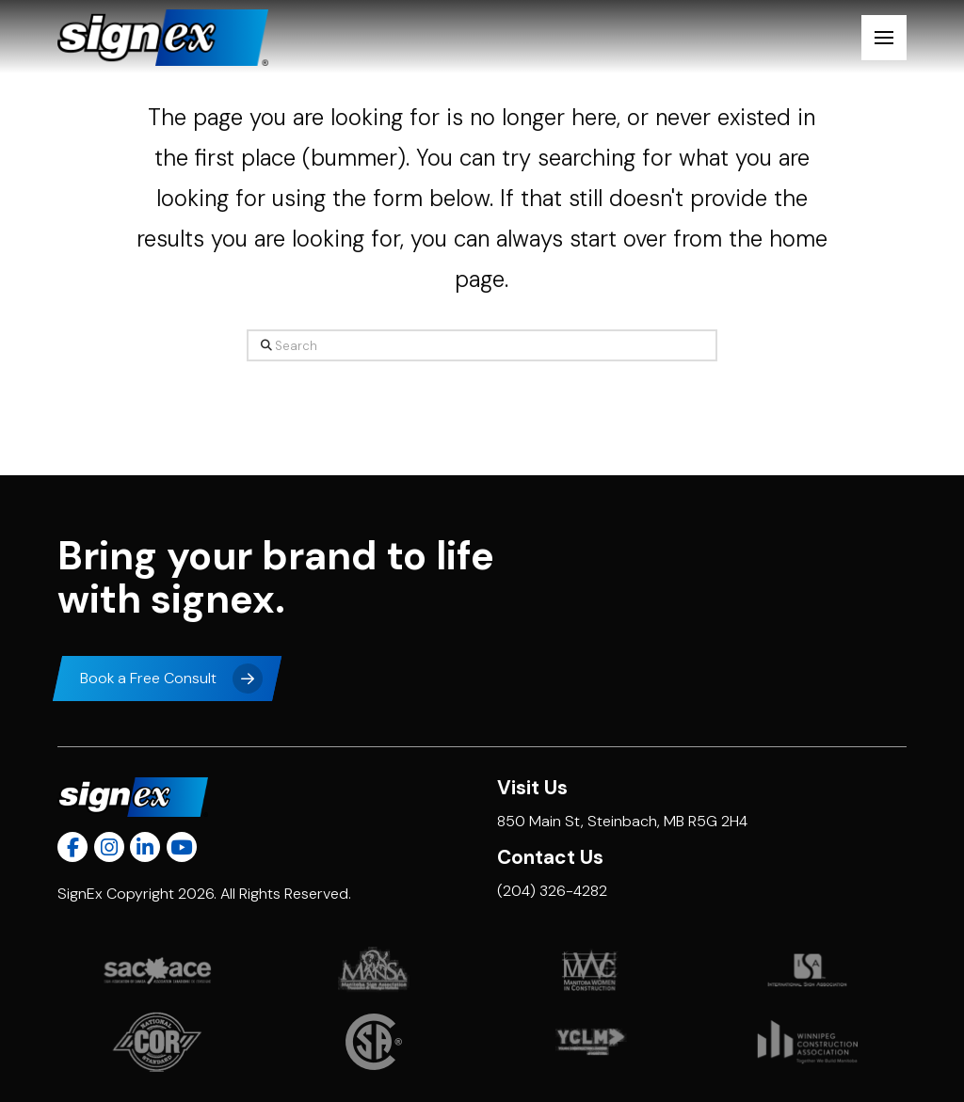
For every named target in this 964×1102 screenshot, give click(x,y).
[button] (884, 37)
